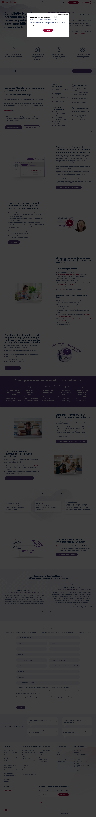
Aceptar (48, 30)
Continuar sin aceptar (62, 14)
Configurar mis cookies (48, 33)
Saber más (32, 25)
